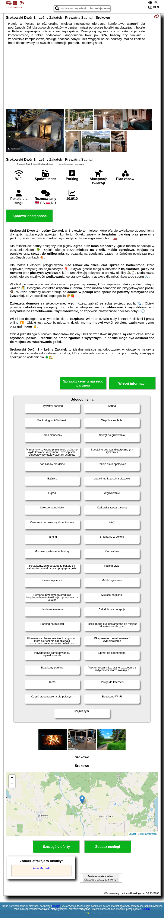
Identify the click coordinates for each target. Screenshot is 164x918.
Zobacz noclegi (107, 847)
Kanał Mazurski (41, 868)
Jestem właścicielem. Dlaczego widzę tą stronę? (101, 878)
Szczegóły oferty (56, 847)
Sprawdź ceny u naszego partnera (83, 383)
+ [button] (12, 778)
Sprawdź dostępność (29, 216)
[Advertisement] (82, 77)
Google (56, 906)
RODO (146, 909)
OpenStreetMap (148, 834)
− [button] (12, 784)
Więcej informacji (132, 383)
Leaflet (132, 834)
